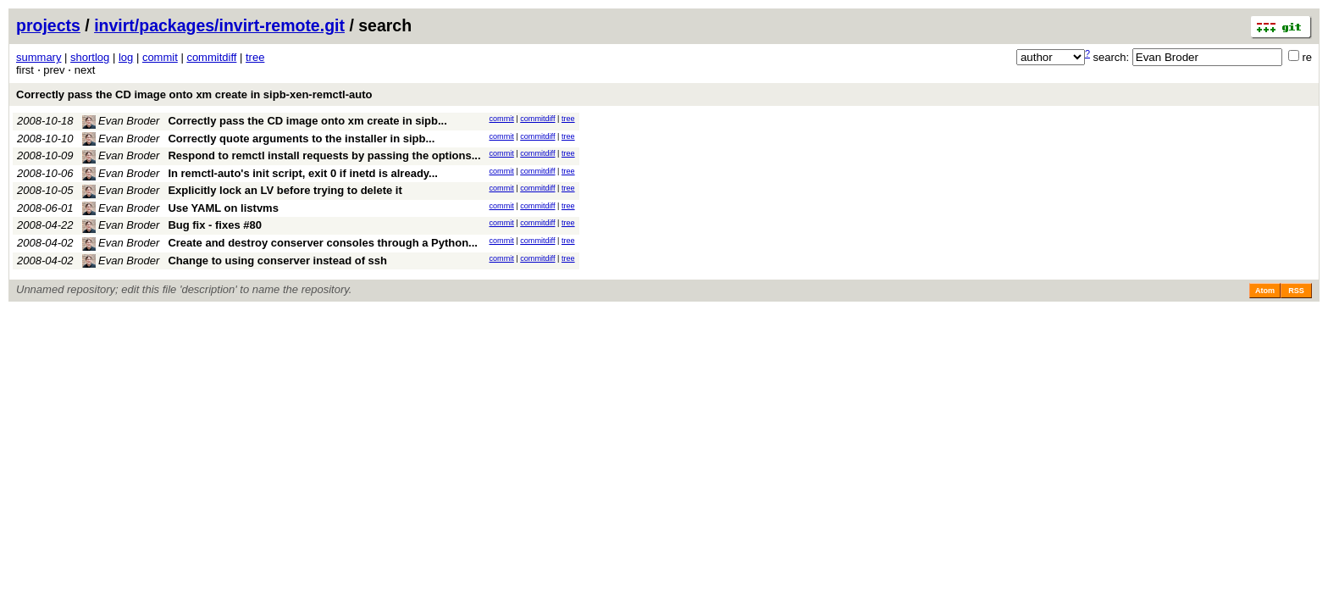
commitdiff (211, 57)
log (126, 57)
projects (48, 25)
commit (160, 57)
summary (38, 57)
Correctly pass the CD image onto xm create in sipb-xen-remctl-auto (194, 94)
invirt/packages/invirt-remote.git (219, 25)
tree (255, 57)
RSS (1296, 290)
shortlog (89, 57)
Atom (1265, 290)
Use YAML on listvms (223, 208)
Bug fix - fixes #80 (215, 225)
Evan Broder (121, 120)
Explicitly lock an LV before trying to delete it (284, 190)
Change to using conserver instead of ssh (277, 260)
